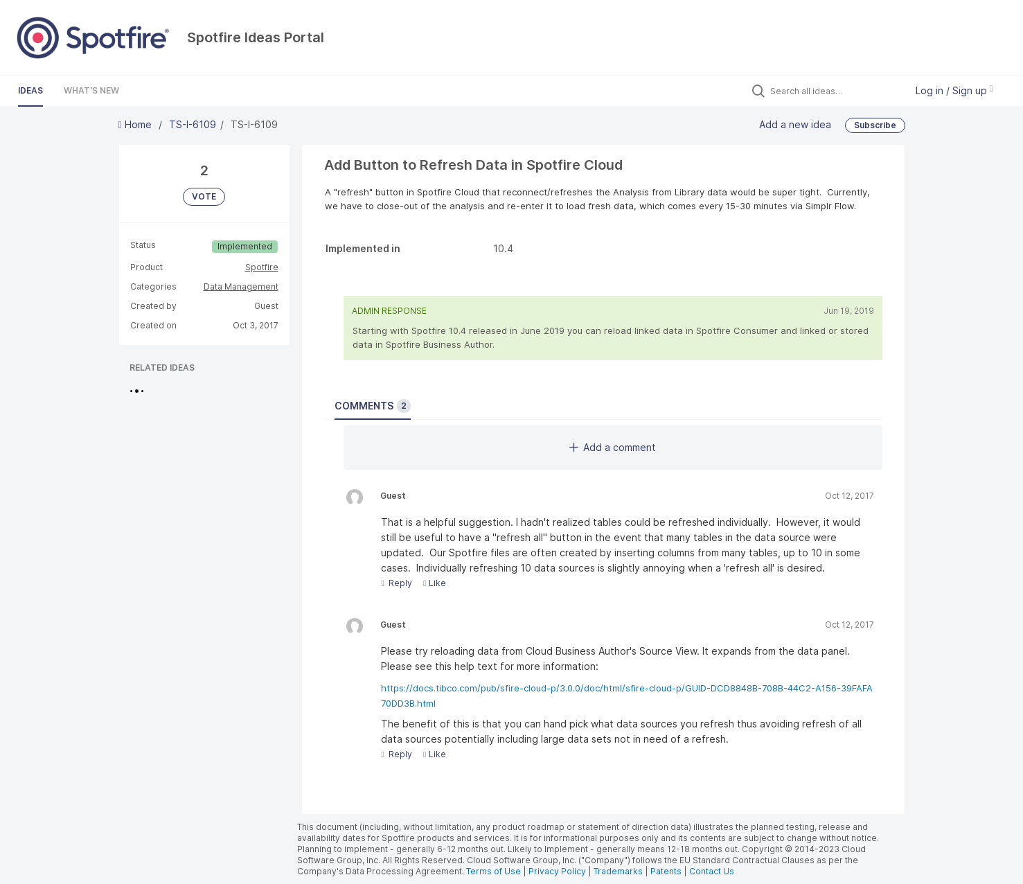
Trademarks (619, 871)
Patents (666, 871)
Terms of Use (493, 871)
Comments (373, 406)
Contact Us (711, 871)
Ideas (30, 90)
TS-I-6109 (192, 124)
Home (136, 124)
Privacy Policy (557, 871)
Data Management (241, 286)
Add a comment (612, 447)
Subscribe (875, 125)
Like (434, 583)
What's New (91, 90)
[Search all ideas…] (835, 90)
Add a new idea (795, 124)
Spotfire (261, 267)
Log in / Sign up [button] (954, 90)
